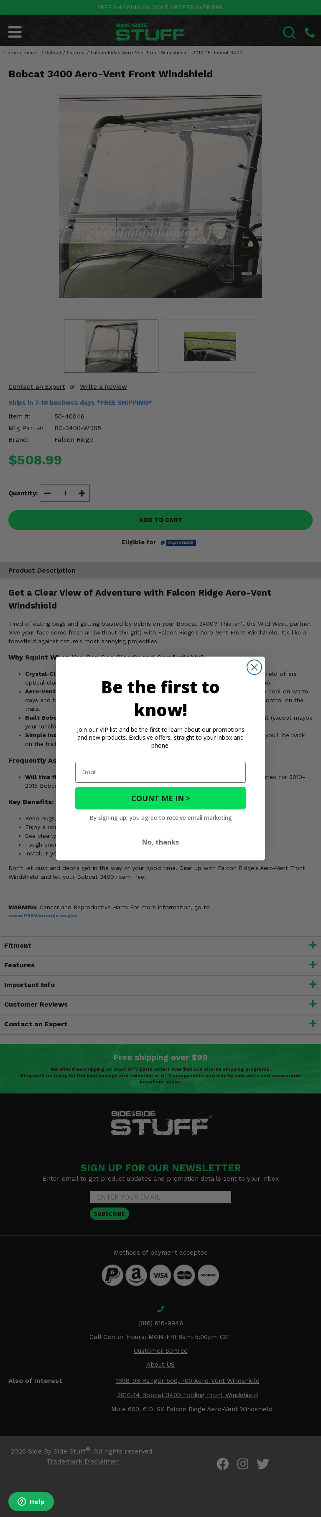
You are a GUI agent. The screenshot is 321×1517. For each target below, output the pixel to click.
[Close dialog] (254, 667)
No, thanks (160, 842)
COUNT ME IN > (160, 798)
